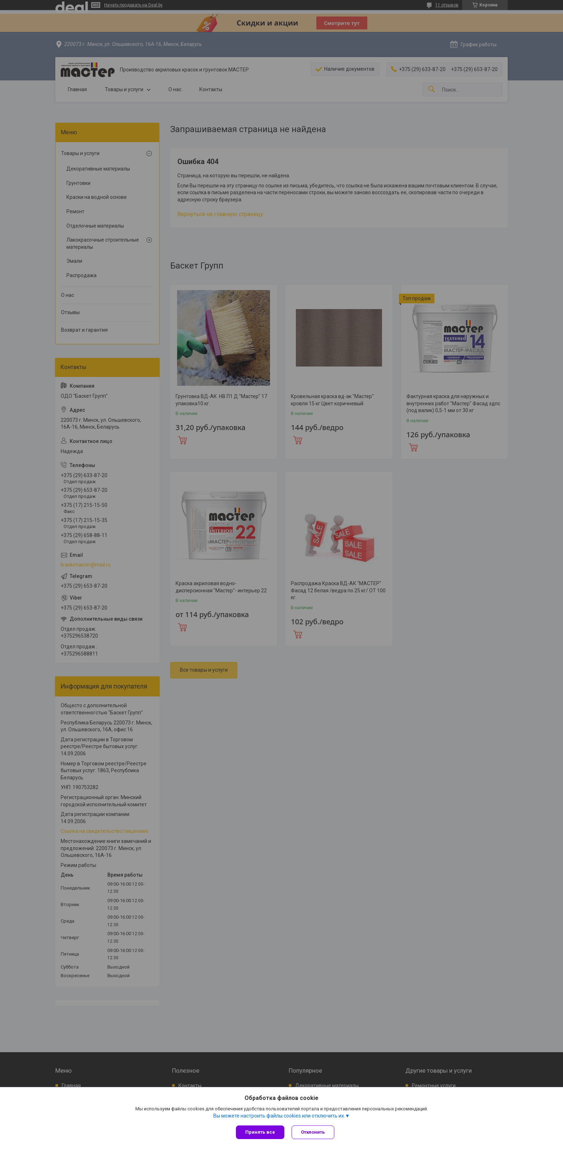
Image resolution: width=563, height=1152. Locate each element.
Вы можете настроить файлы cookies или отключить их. (279, 1116)
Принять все (260, 1132)
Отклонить (313, 1132)
